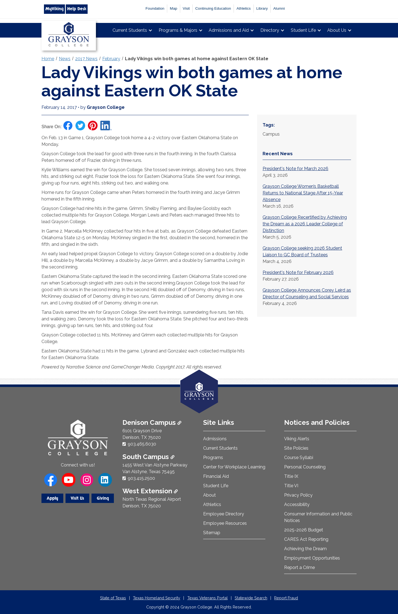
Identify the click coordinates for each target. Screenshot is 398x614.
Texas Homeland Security (156, 597)
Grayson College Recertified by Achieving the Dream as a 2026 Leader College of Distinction (305, 224)
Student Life (303, 30)
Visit (186, 8)
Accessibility (297, 504)
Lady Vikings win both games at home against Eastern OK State (196, 58)
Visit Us (77, 498)
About (209, 495)
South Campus (148, 457)
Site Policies (296, 448)
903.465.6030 (142, 444)
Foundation (155, 8)
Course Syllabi (298, 457)
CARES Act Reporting (306, 539)
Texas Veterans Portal (207, 597)
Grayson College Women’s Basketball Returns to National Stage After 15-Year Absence (303, 193)
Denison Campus (151, 422)
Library (262, 8)
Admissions (215, 438)
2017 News (86, 58)
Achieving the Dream (305, 548)
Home (47, 58)
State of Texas (113, 597)
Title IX (291, 476)
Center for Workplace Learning (234, 467)
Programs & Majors (178, 30)
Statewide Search (251, 597)
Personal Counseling (305, 467)
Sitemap (211, 532)
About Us (336, 30)
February (111, 58)
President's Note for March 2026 (295, 168)
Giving (103, 498)
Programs (213, 457)
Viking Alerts (296, 438)
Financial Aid (216, 476)
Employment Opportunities (312, 558)
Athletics (244, 8)
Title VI (291, 485)
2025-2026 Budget (303, 530)
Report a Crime (299, 567)
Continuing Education (213, 8)
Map (173, 8)
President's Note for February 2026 (298, 272)
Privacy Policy (298, 495)
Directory (269, 30)
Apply (52, 498)
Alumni (279, 8)
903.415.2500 (141, 478)
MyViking (54, 9)
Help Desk (76, 9)
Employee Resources (225, 523)
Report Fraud (286, 597)
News (64, 58)
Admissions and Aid (229, 30)
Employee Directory (223, 514)
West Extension (150, 491)
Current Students (129, 30)
